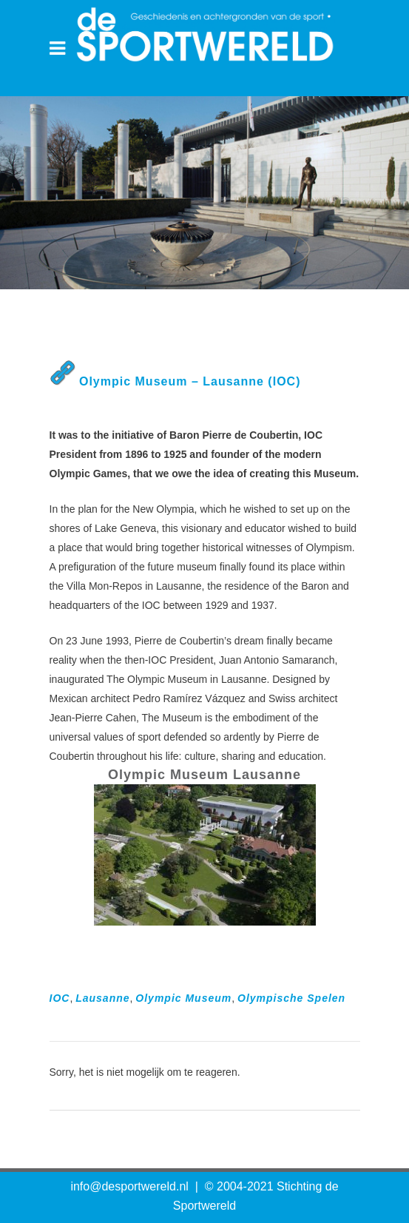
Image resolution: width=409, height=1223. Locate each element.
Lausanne (102, 998)
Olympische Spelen (291, 998)
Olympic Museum (183, 998)
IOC (60, 998)
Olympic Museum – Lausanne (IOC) (190, 381)
